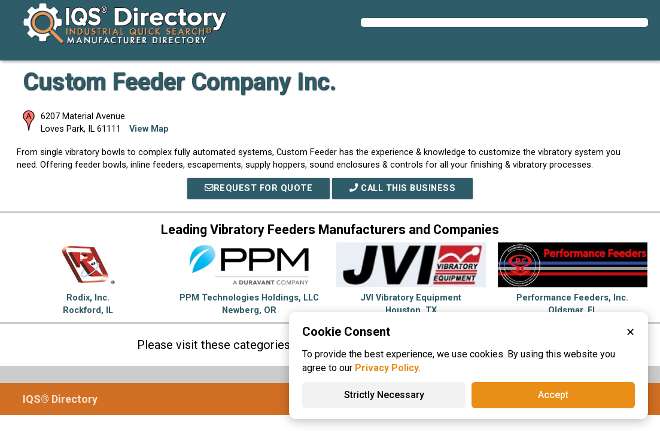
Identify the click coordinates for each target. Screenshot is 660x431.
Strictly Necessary (384, 394)
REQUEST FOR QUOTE (258, 188)
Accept (553, 394)
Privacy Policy (387, 368)
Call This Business (402, 188)
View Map (149, 129)
